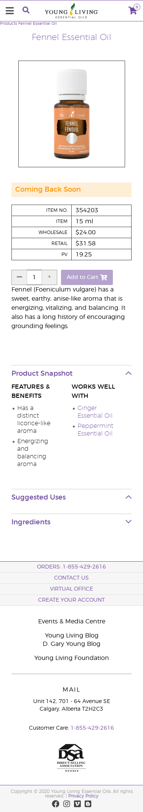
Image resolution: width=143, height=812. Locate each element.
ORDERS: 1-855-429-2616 (71, 567)
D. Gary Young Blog (71, 644)
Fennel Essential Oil (37, 24)
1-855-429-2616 (92, 728)
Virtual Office (71, 589)
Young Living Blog (71, 636)
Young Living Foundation (71, 658)
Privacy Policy (83, 796)
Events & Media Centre (71, 621)
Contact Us (71, 578)
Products (8, 24)
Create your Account (71, 600)
